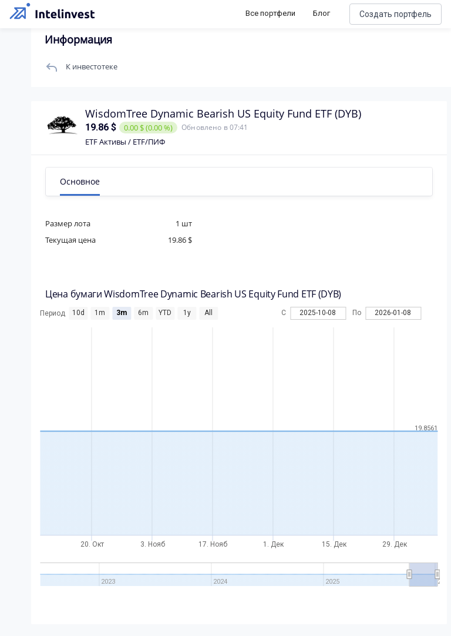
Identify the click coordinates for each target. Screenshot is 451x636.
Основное (84, 181)
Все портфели (270, 13)
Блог (321, 13)
